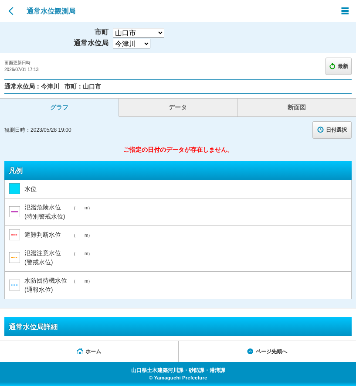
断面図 (297, 107)
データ (178, 107)
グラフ (59, 107)
